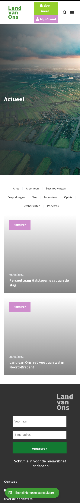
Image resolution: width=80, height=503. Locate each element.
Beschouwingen (56, 188)
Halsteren (20, 225)
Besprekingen (16, 197)
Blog (34, 197)
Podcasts (53, 206)
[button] (64, 12)
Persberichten (31, 206)
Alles (16, 188)
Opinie (68, 197)
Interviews (50, 197)
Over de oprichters (18, 499)
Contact (10, 481)
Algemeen (32, 188)
